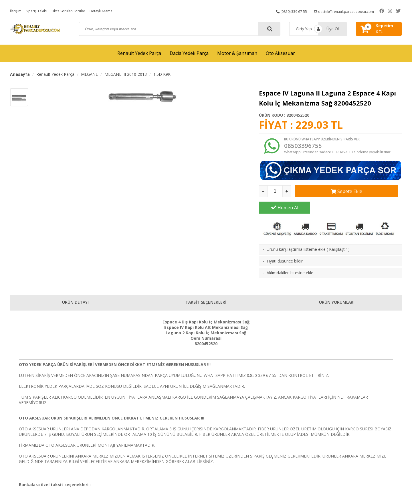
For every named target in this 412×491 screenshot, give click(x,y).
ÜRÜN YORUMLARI (336, 290)
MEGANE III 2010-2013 (125, 74)
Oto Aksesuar (280, 53)
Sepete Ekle (320, 194)
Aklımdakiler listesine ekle (290, 259)
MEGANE (89, 74)
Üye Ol (332, 28)
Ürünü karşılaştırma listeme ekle (296, 236)
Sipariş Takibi (39, 10)
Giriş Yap (304, 28)
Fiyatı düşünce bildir (285, 248)
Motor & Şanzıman (237, 53)
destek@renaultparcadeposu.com (349, 10)
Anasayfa (20, 74)
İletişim (16, 10)
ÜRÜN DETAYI (75, 290)
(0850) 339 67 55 (290, 10)
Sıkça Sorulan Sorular (75, 10)
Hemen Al (376, 194)
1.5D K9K (162, 74)
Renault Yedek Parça (139, 53)
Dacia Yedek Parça (189, 53)
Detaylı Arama (112, 10)
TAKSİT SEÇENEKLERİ (206, 290)
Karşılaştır (338, 236)
